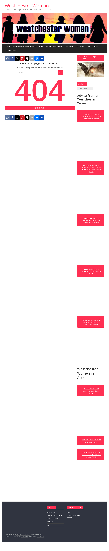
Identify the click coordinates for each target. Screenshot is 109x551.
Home (8, 46)
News (41, 46)
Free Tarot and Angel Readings (24, 46)
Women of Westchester (54, 516)
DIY (89, 46)
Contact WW (11, 51)
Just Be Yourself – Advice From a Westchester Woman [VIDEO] (91, 271)
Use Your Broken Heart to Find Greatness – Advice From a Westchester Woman (91, 322)
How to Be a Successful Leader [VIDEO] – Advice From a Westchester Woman (91, 116)
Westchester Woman (27, 6)
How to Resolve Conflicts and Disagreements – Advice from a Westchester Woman (91, 220)
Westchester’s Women (53, 46)
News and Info (51, 512)
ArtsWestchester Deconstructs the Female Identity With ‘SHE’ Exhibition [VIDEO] (91, 455)
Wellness (69, 46)
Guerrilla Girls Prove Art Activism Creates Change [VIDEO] (91, 391)
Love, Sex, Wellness (53, 519)
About (96, 46)
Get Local (80, 46)
